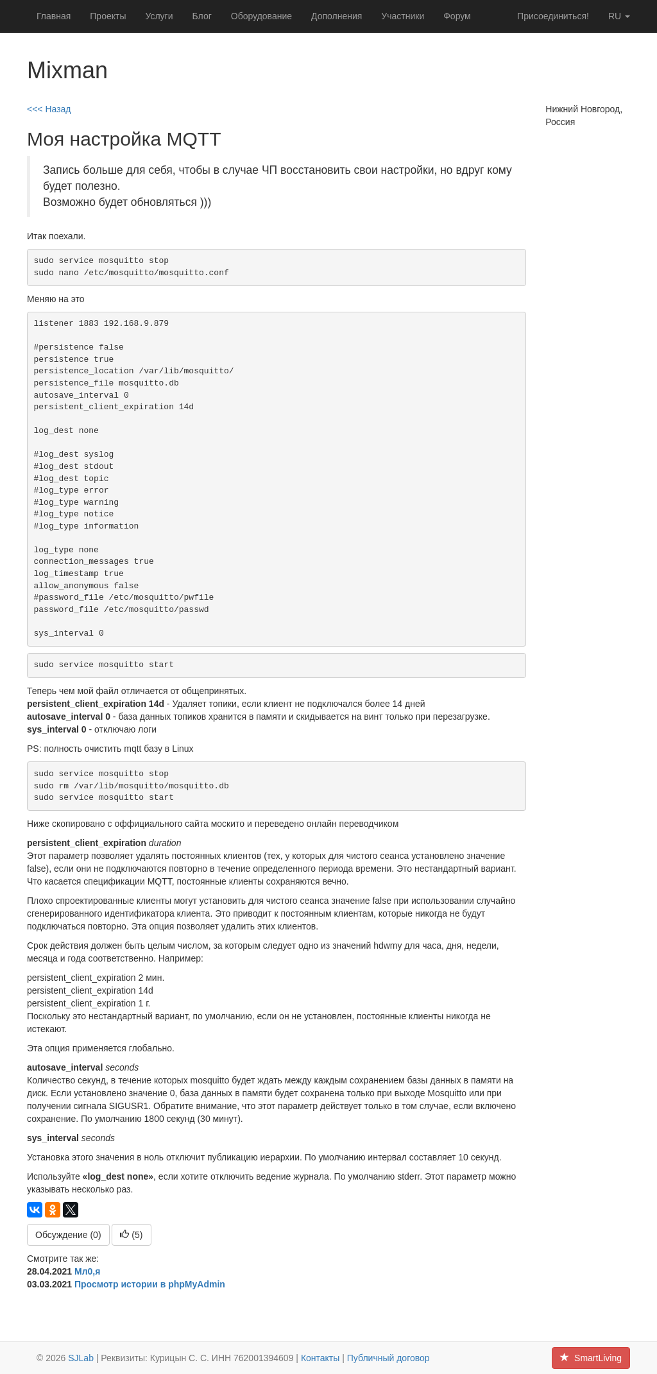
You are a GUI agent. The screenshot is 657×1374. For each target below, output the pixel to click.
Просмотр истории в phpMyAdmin (149, 1284)
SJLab (81, 1358)
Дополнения (336, 16)
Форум (457, 16)
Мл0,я (87, 1271)
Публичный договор (388, 1358)
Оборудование (261, 16)
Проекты (108, 16)
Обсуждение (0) (68, 1235)
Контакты (320, 1358)
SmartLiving (591, 1358)
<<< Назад (49, 109)
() (131, 1235)
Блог (202, 16)
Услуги (159, 16)
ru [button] (619, 16)
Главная (54, 16)
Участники (402, 16)
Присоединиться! (553, 16)
